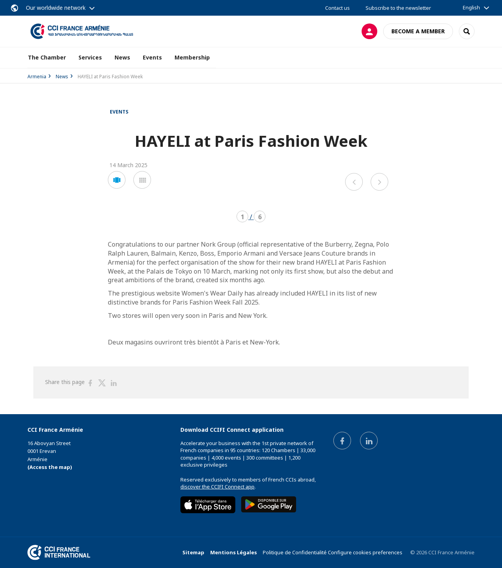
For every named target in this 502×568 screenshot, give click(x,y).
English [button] (471, 7)
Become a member (418, 31)
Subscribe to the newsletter (398, 7)
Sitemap (193, 552)
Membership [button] (192, 57)
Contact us (337, 7)
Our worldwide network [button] (55, 7)
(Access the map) (49, 467)
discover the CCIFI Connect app (217, 486)
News (122, 57)
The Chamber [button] (47, 57)
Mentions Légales (233, 552)
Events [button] (152, 57)
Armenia (36, 76)
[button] (117, 180)
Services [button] (90, 57)
